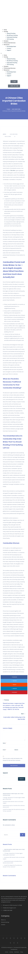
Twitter (14, 681)
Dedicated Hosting (12, 37)
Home (5, 29)
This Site (12, 170)
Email (4, 749)
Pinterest (14, 692)
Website (16, 749)
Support (9, 50)
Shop (21, 952)
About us (3, 919)
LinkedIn (14, 688)
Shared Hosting (11, 33)
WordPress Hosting (12, 35)
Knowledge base (11, 46)
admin (4, 134)
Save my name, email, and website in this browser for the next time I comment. (12, 759)
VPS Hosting (10, 39)
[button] (14, 53)
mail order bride (16, 109)
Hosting (6, 31)
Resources (6, 44)
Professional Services (9, 43)
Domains (6, 41)
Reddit (14, 684)
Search (5, 773)
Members (16, 952)
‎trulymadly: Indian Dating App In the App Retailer (14, 718)
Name (4, 743)
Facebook (14, 677)
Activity (11, 952)
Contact (9, 48)
